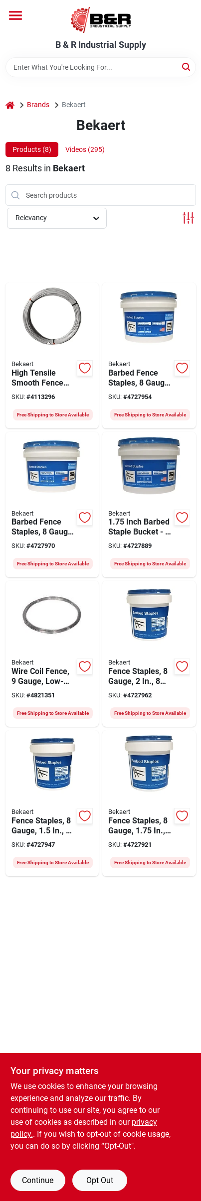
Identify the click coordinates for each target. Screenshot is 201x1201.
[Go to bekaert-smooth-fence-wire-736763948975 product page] (52, 355)
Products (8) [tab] (31, 149)
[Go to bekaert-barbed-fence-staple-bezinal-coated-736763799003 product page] (149, 654)
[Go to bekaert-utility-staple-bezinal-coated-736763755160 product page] (149, 505)
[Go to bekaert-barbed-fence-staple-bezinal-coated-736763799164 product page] (52, 505)
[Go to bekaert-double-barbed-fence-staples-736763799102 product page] (149, 803)
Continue (37, 1180)
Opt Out (99, 1180)
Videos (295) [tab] (85, 149)
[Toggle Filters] (188, 218)
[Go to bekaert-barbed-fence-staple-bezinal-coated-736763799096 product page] (52, 803)
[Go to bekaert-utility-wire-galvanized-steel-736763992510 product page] (52, 654)
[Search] (187, 66)
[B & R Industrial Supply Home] (101, 20)
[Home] (9, 105)
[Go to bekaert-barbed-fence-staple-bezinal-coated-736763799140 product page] (149, 355)
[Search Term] (100, 67)
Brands (38, 105)
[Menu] (15, 15)
